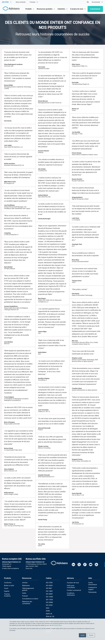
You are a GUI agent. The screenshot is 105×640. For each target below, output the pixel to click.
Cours (6, 588)
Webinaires (25, 585)
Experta (6, 591)
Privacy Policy (58, 625)
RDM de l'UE (49, 615)
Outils (24, 591)
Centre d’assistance (94, 583)
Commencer (95, 9)
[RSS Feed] (96, 565)
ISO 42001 (49, 585)
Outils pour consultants (70, 586)
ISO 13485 (49, 596)
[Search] (88, 2)
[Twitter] (79, 565)
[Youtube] (90, 565)
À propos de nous (72, 583)
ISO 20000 (49, 602)
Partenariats (92, 590)
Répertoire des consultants (26, 600)
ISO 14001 (49, 591)
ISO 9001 (49, 588)
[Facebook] (85, 565)
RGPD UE (49, 613)
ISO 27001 (49, 583)
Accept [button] (82, 635)
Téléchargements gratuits (30, 588)
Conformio (7, 583)
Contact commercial (73, 590)
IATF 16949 (49, 618)
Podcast (25, 594)
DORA (48, 610)
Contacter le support (92, 586)
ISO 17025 (49, 599)
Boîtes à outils (8, 585)
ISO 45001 (49, 594)
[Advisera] (11, 8)
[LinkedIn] (73, 565)
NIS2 (47, 607)
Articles (24, 583)
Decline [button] (91, 635)
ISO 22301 (49, 604)
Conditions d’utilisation (70, 594)
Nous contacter (21, 2)
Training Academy (7, 594)
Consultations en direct (29, 596)
